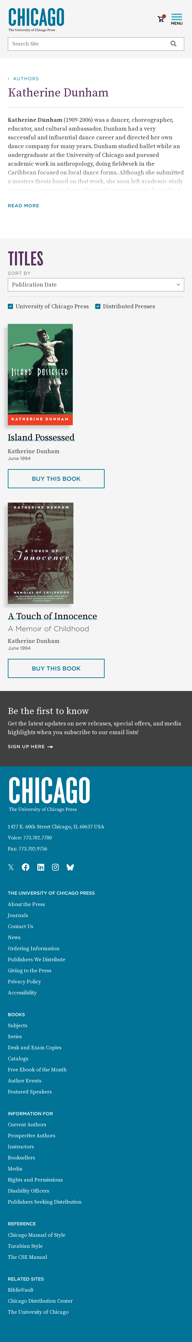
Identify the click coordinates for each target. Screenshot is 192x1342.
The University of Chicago (38, 1312)
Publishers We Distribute (36, 959)
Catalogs (18, 1058)
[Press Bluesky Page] (70, 868)
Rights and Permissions (35, 1180)
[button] (28, 205)
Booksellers (21, 1158)
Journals (18, 915)
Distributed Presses (129, 306)
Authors (26, 79)
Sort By (19, 273)
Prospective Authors (31, 1135)
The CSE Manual (27, 1257)
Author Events (24, 1081)
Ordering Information (33, 948)
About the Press (26, 904)
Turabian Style (25, 1246)
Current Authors (27, 1124)
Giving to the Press (29, 970)
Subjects (17, 1025)
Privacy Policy (24, 981)
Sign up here (31, 746)
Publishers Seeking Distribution (45, 1202)
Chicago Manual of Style (36, 1235)
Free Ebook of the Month (37, 1070)
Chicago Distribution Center (40, 1301)
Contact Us (20, 926)
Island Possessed (41, 437)
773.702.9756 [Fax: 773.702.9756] (33, 849)
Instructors (21, 1147)
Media (15, 1169)
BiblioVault (20, 1290)
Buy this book (68, 478)
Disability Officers (28, 1191)
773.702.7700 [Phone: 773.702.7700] (37, 838)
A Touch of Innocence (52, 616)
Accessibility (22, 993)
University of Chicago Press (52, 306)
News (14, 937)
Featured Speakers (30, 1092)
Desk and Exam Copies (34, 1047)
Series (15, 1036)
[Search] (84, 44)
